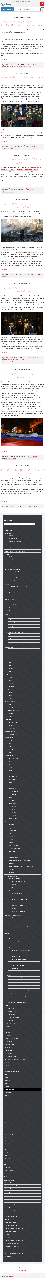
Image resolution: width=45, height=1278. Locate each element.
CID (6, 1029)
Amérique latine (13, 722)
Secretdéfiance (9, 1256)
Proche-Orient (22, 66)
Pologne (11, 680)
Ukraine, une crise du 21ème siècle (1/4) (22, 375)
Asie (6, 786)
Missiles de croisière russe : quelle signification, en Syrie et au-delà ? (22, 23)
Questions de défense (11, 1056)
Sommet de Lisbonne (15, 575)
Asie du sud (12, 797)
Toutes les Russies (10, 701)
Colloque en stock (14, 942)
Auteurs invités (9, 1050)
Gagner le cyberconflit (15, 999)
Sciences (11, 972)
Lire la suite (4, 59)
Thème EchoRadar (14, 1017)
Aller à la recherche (28, 1)
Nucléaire (7, 148)
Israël (10, 743)
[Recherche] (18, 524)
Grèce (10, 659)
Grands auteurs (13, 538)
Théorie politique (10, 1116)
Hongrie (11, 677)
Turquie (11, 716)
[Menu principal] (42, 4)
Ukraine (4, 276)
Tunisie (11, 671)
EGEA (6, 1198)
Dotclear (11, 1276)
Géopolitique (8, 533)
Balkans (7, 689)
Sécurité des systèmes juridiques (14, 1228)
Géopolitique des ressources (13, 915)
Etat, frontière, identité (15, 547)
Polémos (7, 1237)
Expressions (8, 975)
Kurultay (7, 1213)
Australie (11, 824)
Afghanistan (15, 791)
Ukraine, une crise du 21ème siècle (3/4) (22, 205)
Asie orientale (13, 803)
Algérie (11, 650)
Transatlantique (13, 734)
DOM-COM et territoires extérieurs (19, 587)
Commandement (13, 857)
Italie (10, 662)
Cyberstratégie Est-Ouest (12, 1186)
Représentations (13, 845)
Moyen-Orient (13, 66)
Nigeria (7, 1123)
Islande (11, 611)
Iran (10, 764)
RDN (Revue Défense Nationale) (21, 950)
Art (9, 936)
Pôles (13, 887)
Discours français (14, 590)
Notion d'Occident (10, 731)
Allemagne (12, 635)
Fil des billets (25, 9)
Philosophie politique (15, 541)
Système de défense (14, 596)
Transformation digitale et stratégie (15, 1059)
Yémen (10, 770)
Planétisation (12, 544)
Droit (10, 833)
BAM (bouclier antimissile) (19, 899)
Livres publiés (9, 1170)
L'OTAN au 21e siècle (15, 987)
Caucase (11, 713)
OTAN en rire (8, 1041)
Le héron (11, 1020)
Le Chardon (8, 1201)
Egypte (11, 740)
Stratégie (7, 855)
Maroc (10, 665)
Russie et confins (32, 64)
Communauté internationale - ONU (15, 551)
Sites (10, 963)
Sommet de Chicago (14, 578)
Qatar (10, 767)
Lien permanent (9, 1044)
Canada (11, 725)
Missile (6, 66)
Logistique (12, 863)
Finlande (11, 620)
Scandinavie (8, 614)
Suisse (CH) (12, 644)
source (3, 36)
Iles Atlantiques (9, 599)
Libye (10, 746)
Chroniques (12, 1014)
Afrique (7, 773)
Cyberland (8, 1183)
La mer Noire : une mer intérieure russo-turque (22, 471)
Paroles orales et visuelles (16, 978)
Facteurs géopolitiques (11, 828)
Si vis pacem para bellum (12, 1243)
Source (3, 129)
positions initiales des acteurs (28, 169)
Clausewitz (8, 1026)
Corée (14, 809)
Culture (7, 933)
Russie (29, 66)
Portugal (11, 668)
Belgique (11, 638)
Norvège (11, 626)
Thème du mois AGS (18, 965)
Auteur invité (12, 1011)
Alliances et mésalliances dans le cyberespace (22, 990)
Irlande (11, 608)
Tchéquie (11, 686)
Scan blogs (15, 968)
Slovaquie (11, 683)
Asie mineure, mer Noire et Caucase (15, 710)
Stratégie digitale (13, 930)
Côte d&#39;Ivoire (14, 776)
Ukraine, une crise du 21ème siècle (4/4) (22, 161)
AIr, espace (12, 890)
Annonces (11, 1008)
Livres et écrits (13, 984)
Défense (7, 1062)
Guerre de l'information (11, 1104)
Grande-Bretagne (14, 605)
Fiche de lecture (17, 956)
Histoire (11, 839)
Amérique (7, 359)
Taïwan (14, 815)
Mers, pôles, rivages (14, 878)
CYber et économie (18, 905)
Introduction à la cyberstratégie (18, 996)
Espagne (11, 656)
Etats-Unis (12, 728)
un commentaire (9, 191)
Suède (10, 629)
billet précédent (32, 296)
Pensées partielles (10, 1023)
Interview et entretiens (11, 1038)
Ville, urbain (12, 851)
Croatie (11, 695)
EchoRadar (8, 1167)
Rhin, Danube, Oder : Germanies (14, 632)
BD (9, 939)
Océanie (7, 822)
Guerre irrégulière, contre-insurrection (20, 860)
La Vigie (11, 993)
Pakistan (14, 794)
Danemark (12, 617)
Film (10, 945)
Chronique (8, 1032)
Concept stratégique (14, 581)
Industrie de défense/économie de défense (21, 927)
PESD (10, 556)
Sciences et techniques (15, 848)
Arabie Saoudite (13, 758)
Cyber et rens (16, 908)
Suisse (6, 1110)
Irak (10, 761)
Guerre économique (14, 924)
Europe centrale (9, 674)
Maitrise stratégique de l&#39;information (21, 866)
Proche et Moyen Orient (12, 1071)
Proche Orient (9, 737)
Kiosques (11, 948)
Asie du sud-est (13, 818)
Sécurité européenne (15, 562)
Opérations (12, 869)
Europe (13, 359)
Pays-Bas (11, 641)
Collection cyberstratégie (19, 911)
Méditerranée (9, 647)
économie (11, 921)
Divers (6, 1005)
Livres (10, 954)
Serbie (10, 698)
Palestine (11, 749)
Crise (5, 458)
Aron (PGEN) (8, 1053)
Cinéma (7, 1150)
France (7, 584)
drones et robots (17, 893)
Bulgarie (11, 692)
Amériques (8, 719)
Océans (14, 884)
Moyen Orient (9, 755)
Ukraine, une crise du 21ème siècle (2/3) (22, 289)
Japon (14, 812)
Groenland (12, 623)
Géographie (12, 836)
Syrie (10, 752)
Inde (13, 800)
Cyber (10, 902)
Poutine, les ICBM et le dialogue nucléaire (22, 79)
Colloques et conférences (16, 981)
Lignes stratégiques (10, 1222)
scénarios (4, 172)
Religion (11, 842)
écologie (11, 918)
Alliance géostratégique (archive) (14, 1253)
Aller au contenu (16, 1)
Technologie (12, 872)
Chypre (11, 653)
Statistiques (8, 1035)
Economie (7, 1126)
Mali (6, 1068)
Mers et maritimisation (19, 881)
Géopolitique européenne (16, 559)
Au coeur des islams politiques (17, 1002)
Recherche (8, 520)
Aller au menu (22, 1)
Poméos (7, 1234)
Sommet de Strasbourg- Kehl (17, 572)
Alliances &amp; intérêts (16, 593)
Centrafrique (8, 1101)
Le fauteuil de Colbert (11, 1216)
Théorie (11, 535)
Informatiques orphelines (12, 1204)
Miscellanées (8, 1047)
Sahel (10, 782)
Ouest (9, 458)
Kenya (6, 1138)
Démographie (12, 830)
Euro (10, 566)
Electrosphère (9, 1192)
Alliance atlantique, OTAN (12, 569)
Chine (14, 806)
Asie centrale (12, 788)
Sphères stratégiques (11, 876)
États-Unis (8, 1120)
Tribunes (7, 1080)
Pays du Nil (12, 779)
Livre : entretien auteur (19, 959)
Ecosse (11, 602)
